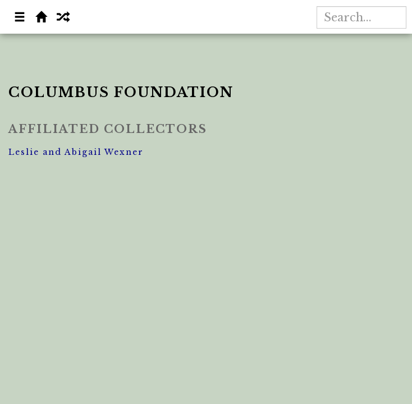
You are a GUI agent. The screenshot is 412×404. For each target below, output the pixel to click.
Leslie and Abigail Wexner (76, 152)
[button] (20, 18)
